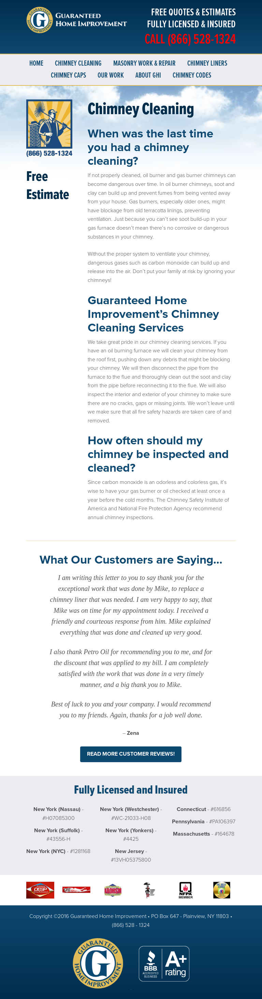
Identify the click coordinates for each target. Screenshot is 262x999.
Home (36, 64)
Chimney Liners (207, 64)
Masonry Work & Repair (144, 64)
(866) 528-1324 (202, 40)
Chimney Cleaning (78, 64)
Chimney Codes (192, 76)
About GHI (148, 76)
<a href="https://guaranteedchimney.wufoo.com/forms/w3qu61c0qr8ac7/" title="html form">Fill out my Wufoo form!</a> (49, 316)
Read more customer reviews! (131, 754)
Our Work (111, 76)
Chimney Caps (68, 76)
